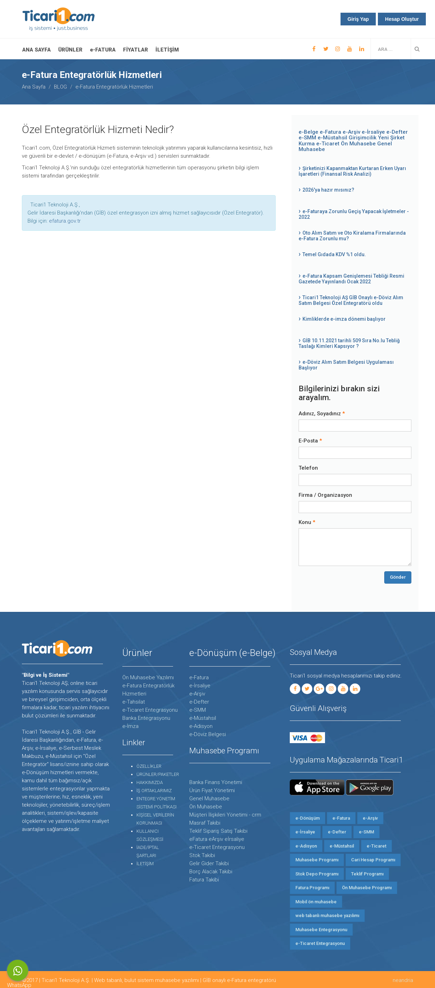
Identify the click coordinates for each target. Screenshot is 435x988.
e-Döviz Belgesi (207, 734)
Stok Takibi (202, 855)
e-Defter (397, 132)
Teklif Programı (367, 873)
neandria (403, 980)
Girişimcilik (362, 137)
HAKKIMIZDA (149, 782)
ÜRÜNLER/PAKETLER (157, 774)
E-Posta (308, 441)
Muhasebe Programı (316, 859)
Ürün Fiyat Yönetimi (212, 790)
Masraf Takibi (204, 823)
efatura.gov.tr (65, 221)
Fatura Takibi (204, 879)
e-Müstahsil (333, 137)
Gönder (398, 577)
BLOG (60, 87)
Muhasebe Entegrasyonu (321, 929)
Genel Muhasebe (209, 798)
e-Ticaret (328, 143)
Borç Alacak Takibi (210, 871)
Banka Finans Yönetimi (215, 782)
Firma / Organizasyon (325, 495)
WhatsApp (17, 970)
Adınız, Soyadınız (320, 413)
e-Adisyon (201, 726)
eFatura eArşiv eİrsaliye (216, 839)
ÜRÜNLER (70, 50)
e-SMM (307, 137)
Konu (305, 522)
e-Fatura (330, 132)
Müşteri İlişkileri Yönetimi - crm (225, 815)
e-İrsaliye (373, 132)
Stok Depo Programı (316, 873)
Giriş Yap (358, 19)
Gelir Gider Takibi (209, 863)
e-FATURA (103, 50)
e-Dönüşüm (307, 818)
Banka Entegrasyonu (146, 718)
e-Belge (308, 132)
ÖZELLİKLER (148, 766)
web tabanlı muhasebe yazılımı (327, 915)
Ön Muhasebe (358, 143)
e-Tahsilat (133, 702)
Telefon (308, 468)
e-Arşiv (351, 132)
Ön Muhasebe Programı (367, 887)
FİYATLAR (135, 50)
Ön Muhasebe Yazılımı (148, 677)
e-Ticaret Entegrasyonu (150, 710)
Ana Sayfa (36, 50)
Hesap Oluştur (402, 19)
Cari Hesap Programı (373, 859)
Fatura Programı (312, 887)
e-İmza (130, 726)
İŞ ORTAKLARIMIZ (154, 790)
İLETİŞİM (167, 50)
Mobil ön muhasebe (316, 901)
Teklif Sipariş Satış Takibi (218, 831)
